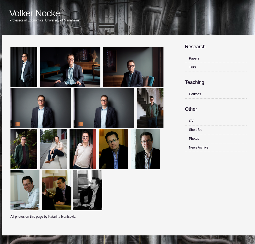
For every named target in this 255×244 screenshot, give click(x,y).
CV (191, 121)
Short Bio (195, 130)
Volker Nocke (34, 13)
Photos (194, 139)
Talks (192, 67)
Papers (194, 58)
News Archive (199, 147)
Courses (195, 94)
